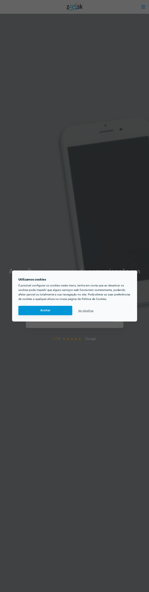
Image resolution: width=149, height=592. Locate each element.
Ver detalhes (86, 310)
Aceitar (45, 310)
